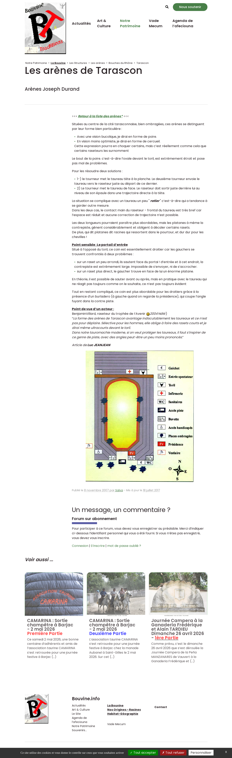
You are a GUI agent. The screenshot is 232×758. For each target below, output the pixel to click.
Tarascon (143, 63)
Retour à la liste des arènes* (100, 116)
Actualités (81, 23)
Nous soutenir (190, 7)
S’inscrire (98, 546)
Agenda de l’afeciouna (182, 23)
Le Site (76, 714)
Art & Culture (104, 23)
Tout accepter (143, 752)
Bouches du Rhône (121, 63)
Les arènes (98, 63)
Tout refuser (173, 752)
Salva (119, 490)
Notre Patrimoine (130, 23)
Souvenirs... (79, 730)
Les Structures (78, 63)
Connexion (80, 546)
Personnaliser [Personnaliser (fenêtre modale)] (201, 752)
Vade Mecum (155, 23)
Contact (160, 707)
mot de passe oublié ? (124, 546)
